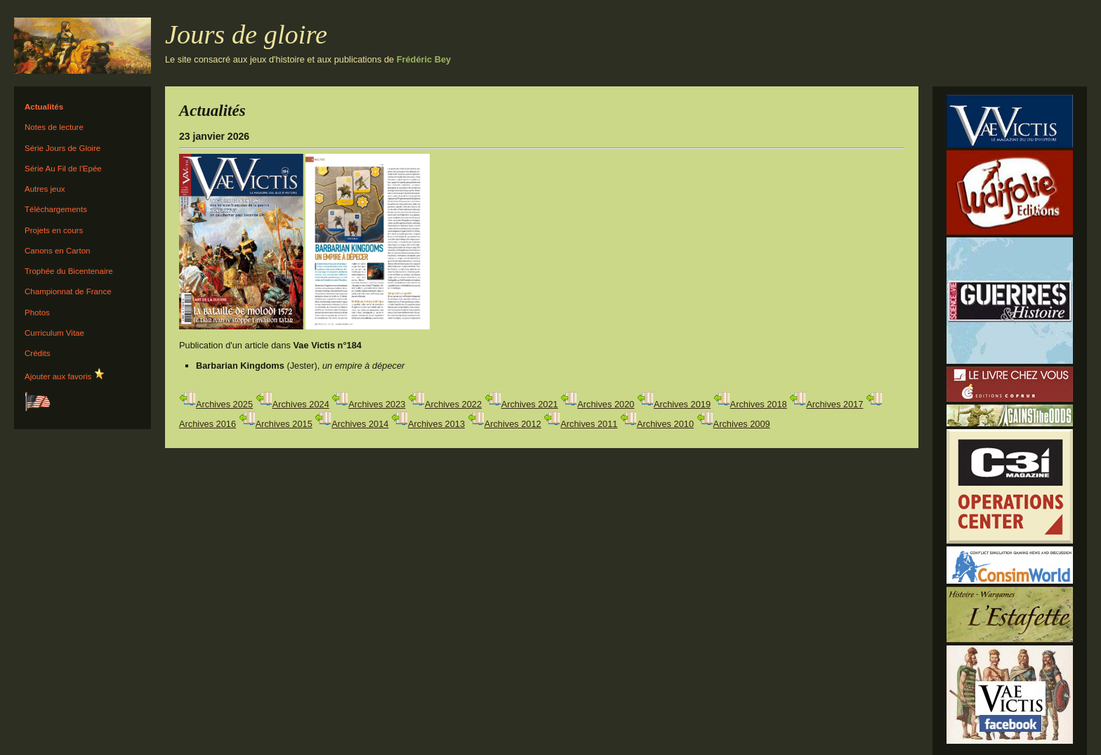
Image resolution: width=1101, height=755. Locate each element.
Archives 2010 (665, 424)
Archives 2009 (741, 424)
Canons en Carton (57, 251)
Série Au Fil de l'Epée (63, 168)
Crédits (37, 353)
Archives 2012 (512, 424)
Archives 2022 (453, 404)
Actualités (44, 107)
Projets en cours (54, 230)
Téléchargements (56, 209)
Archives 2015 (284, 424)
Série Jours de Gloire (62, 148)
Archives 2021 (529, 404)
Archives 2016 (207, 424)
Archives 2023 (376, 404)
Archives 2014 (359, 424)
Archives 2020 (605, 404)
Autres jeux (45, 189)
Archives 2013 (436, 424)
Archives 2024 (300, 404)
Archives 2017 (834, 404)
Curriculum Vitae (54, 333)
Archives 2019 (682, 404)
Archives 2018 (758, 404)
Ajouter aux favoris (65, 374)
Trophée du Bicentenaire (69, 271)
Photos (37, 312)
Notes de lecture (54, 127)
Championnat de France (68, 291)
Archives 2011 (588, 424)
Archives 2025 (224, 404)
